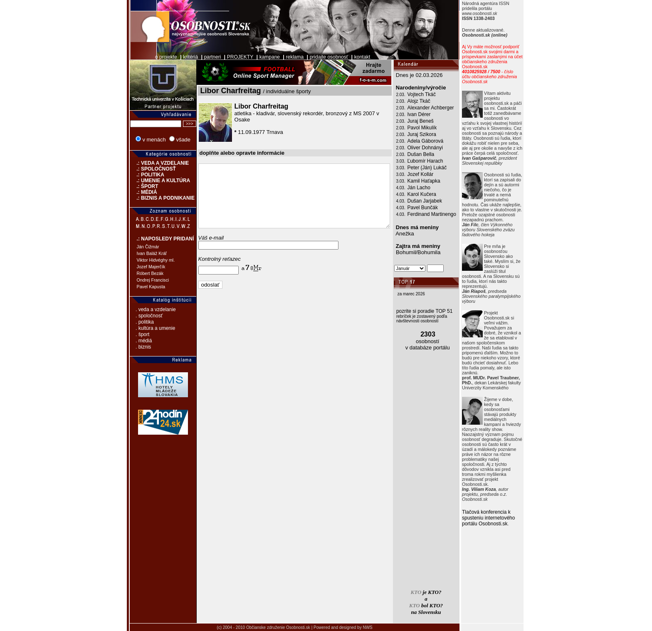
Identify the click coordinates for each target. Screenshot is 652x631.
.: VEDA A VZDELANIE (148, 163)
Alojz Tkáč (429, 101)
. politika (134, 322)
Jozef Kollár (431, 174)
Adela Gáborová (436, 141)
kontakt (351, 57)
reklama (284, 57)
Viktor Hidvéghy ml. (145, 259)
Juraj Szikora (432, 134)
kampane (259, 57)
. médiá (133, 341)
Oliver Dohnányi (436, 148)
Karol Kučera (432, 194)
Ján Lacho (429, 188)
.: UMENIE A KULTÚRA (149, 180)
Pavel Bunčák (433, 207)
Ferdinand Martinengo (442, 214)
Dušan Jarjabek (435, 201)
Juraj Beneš (431, 121)
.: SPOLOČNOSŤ (142, 169)
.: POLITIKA (136, 175)
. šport (131, 334)
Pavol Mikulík (433, 128)
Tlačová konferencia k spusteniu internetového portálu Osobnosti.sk (499, 518)
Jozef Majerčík (140, 266)
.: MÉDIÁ (132, 192)
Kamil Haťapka (434, 181)
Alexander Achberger (441, 108)
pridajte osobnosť (318, 57)
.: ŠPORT (133, 186)
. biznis (132, 347)
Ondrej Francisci (142, 279)
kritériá (179, 57)
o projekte (155, 57)
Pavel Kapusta (140, 286)
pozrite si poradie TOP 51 (435, 311)
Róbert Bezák (139, 273)
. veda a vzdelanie (145, 309)
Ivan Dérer (430, 114)
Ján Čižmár (137, 246)
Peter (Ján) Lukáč (438, 168)
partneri (201, 57)
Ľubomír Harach (436, 161)
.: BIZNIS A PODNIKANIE (151, 198)
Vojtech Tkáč (432, 94)
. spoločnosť (138, 316)
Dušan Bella (431, 154)
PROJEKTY (229, 57)
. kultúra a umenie (144, 328)
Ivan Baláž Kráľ (141, 253)
